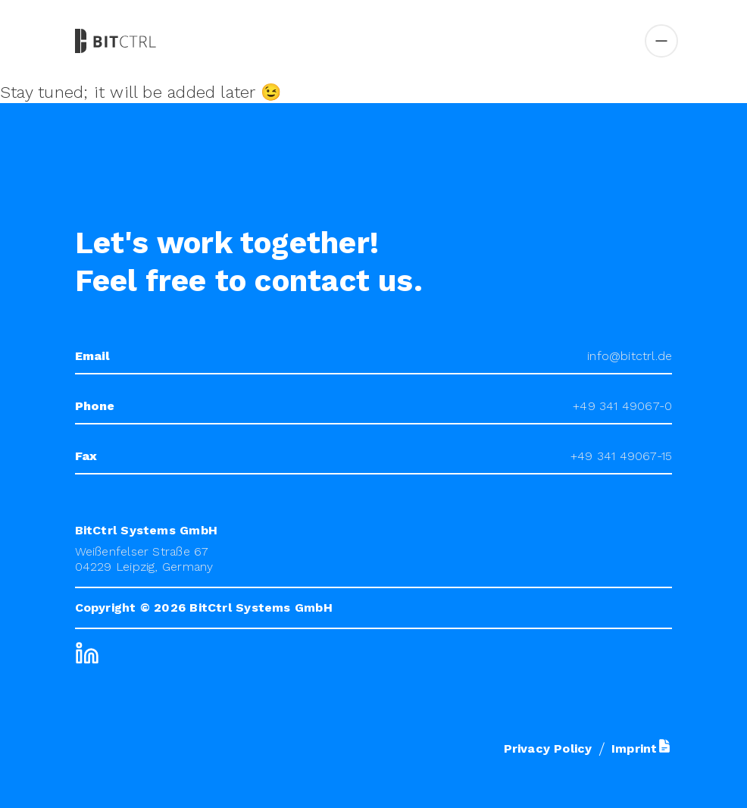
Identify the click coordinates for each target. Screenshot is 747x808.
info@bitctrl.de (629, 356)
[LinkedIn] (87, 653)
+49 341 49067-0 (622, 406)
